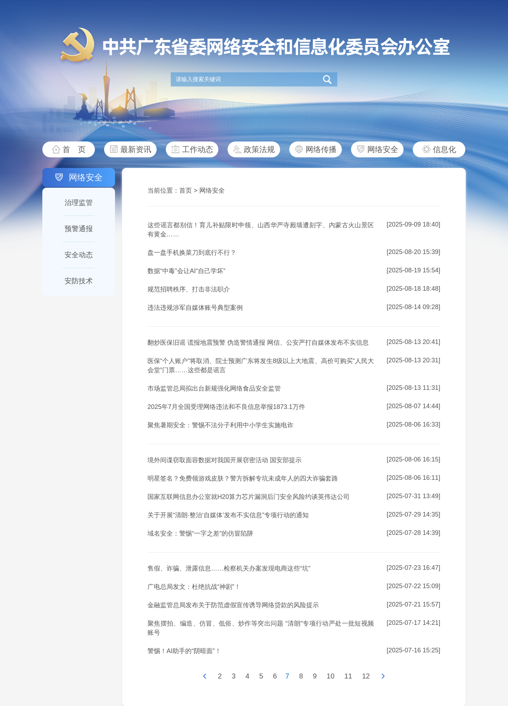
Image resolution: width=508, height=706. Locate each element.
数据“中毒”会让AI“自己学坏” (186, 270)
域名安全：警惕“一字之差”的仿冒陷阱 (200, 533)
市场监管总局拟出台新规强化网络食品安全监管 (214, 388)
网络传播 (321, 149)
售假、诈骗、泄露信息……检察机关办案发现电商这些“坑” (228, 568)
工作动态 (197, 149)
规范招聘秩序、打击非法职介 (188, 289)
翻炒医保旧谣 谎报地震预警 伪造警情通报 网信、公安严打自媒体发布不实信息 (258, 342)
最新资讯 (135, 149)
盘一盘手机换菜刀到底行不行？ (191, 252)
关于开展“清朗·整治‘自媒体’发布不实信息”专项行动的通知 (228, 515)
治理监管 (79, 202)
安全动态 (79, 255)
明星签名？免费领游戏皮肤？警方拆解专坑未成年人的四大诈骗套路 (242, 478)
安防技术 (79, 281)
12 (366, 676)
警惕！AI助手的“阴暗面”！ (184, 650)
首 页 (74, 149)
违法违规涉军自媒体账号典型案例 (195, 307)
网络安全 (382, 149)
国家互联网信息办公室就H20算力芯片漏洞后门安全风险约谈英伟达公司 (248, 496)
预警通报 (79, 229)
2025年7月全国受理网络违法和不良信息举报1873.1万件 (226, 406)
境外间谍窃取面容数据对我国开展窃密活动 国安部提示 (224, 460)
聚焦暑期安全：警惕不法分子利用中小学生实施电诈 (220, 425)
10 (330, 676)
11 (348, 676)
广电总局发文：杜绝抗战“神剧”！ (194, 586)
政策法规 (259, 149)
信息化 (444, 149)
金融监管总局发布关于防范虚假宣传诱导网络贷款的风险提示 (233, 605)
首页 (185, 190)
